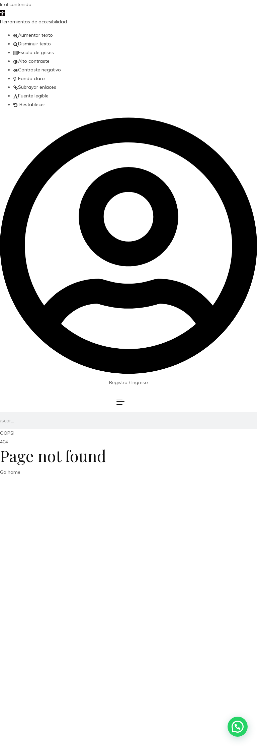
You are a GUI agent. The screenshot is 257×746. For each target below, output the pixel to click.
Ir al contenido (15, 4)
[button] (2, 13)
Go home (10, 472)
